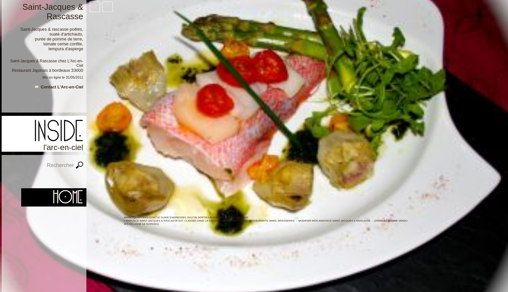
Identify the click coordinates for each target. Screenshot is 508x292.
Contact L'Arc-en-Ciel (62, 87)
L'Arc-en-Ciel (63, 147)
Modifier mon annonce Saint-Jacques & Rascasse (334, 220)
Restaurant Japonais (30, 70)
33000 (77, 70)
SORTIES (230, 220)
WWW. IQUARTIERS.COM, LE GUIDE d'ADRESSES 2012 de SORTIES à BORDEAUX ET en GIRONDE (186, 217)
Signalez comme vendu (391, 220)
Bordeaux (61, 70)
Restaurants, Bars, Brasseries (272, 220)
